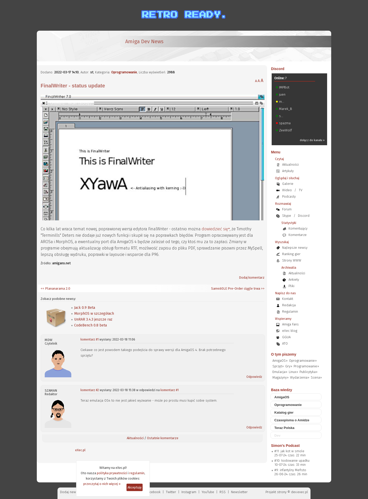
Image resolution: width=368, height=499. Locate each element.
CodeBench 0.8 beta (90, 325)
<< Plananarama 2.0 (55, 288)
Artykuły (288, 171)
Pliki (291, 286)
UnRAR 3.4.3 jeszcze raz (93, 319)
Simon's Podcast (285, 446)
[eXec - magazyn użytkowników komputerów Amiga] (67, 46)
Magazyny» (280, 377)
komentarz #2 (89, 390)
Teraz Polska (284, 428)
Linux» (293, 372)
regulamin (136, 473)
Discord (277, 69)
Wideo (287, 190)
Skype (286, 216)
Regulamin (290, 311)
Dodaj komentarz (251, 277)
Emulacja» (279, 372)
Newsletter (239, 492)
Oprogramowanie (124, 72)
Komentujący (298, 228)
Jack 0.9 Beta (84, 307)
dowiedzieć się (215, 228)
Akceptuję (135, 487)
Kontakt (287, 299)
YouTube (208, 492)
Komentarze (298, 235)
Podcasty (289, 196)
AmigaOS (282, 397)
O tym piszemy (283, 354)
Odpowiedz (254, 377)
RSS (223, 492)
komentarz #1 (89, 339)
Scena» (316, 377)
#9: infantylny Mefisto (290, 470)
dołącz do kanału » (312, 140)
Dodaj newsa (69, 492)
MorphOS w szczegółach (94, 313)
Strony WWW (291, 260)
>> (262, 288)
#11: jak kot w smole (289, 451)
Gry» (288, 366)
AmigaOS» (280, 360)
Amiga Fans (290, 324)
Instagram (188, 492)
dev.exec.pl (299, 492)
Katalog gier (284, 412)
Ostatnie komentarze (162, 438)
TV (300, 190)
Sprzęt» (278, 366)
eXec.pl (80, 450)
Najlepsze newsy (294, 248)
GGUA (286, 337)
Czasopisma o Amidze (291, 420)
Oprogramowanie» (303, 360)
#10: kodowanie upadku (291, 460)
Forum (287, 209)
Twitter (171, 492)
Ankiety (294, 279)
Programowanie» (306, 366)
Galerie (287, 184)
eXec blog (289, 331)
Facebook (153, 492)
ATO (285, 343)
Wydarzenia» (299, 377)
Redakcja (289, 305)
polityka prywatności (112, 473)
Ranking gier (291, 254)
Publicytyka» (308, 372)
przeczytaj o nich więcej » (102, 484)
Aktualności (135, 438)
